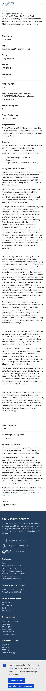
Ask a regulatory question (12, 571)
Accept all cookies (16, 680)
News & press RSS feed (11, 592)
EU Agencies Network (13, 546)
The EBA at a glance (10, 621)
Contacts (5, 563)
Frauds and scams (9, 634)
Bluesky (8, 603)
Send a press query (10, 568)
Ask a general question (11, 566)
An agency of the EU (13, 540)
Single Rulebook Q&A (13, 13)
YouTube (8, 610)
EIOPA (4, 645)
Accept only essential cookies (20, 686)
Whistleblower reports (11, 578)
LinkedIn (8, 605)
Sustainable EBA (13, 551)
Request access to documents (14, 573)
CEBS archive (7, 653)
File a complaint (8, 576)
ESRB (4, 650)
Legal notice (7, 629)
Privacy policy (7, 626)
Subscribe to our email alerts (13, 589)
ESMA (4, 647)
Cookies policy (8, 631)
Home (4, 11)
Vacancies (6, 624)
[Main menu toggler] (42, 4)
